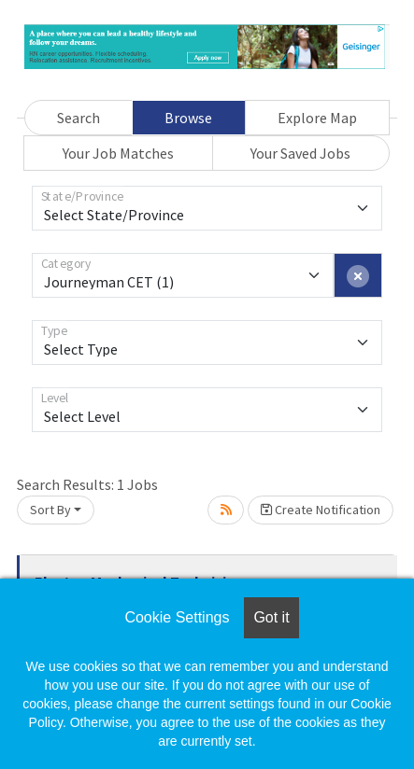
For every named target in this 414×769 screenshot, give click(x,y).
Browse (188, 117)
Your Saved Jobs (300, 153)
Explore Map (317, 117)
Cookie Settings (176, 617)
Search (78, 117)
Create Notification (320, 509)
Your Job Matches (118, 153)
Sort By (50, 509)
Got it (271, 617)
